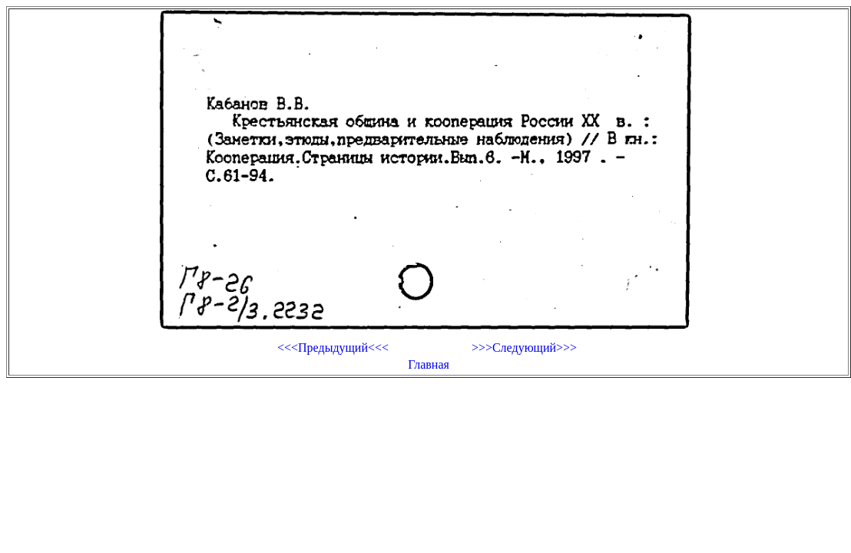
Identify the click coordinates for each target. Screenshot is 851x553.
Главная (428, 364)
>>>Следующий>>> (524, 347)
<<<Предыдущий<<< (333, 347)
